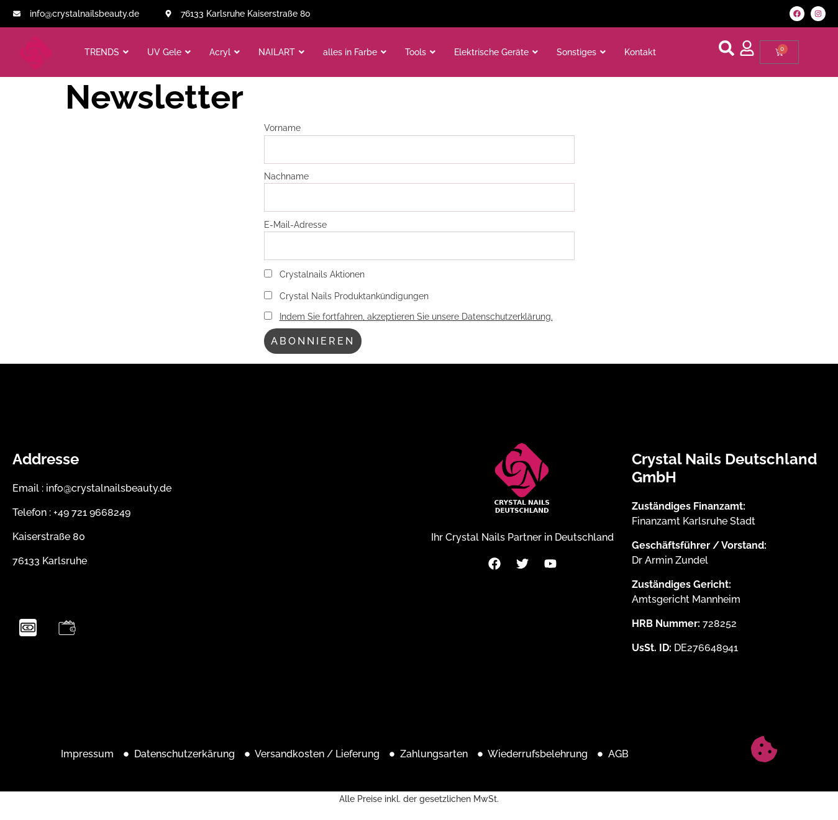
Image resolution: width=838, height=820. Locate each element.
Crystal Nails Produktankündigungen (346, 296)
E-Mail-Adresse (295, 224)
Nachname (286, 176)
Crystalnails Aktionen (314, 274)
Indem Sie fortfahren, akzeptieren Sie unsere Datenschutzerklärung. (416, 316)
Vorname (282, 127)
